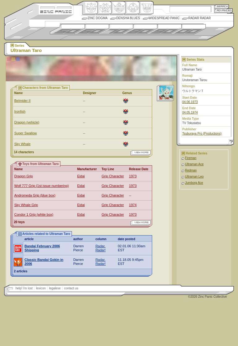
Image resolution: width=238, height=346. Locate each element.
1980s (140, 29)
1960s (91, 29)
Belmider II (22, 100)
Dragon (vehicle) (26, 122)
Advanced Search (223, 10)
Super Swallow (25, 133)
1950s (67, 29)
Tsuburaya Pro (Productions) (202, 133)
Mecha (118, 8)
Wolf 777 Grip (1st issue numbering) (41, 186)
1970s (116, 29)
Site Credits (56, 7)
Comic (146, 8)
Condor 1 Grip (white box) (33, 214)
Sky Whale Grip (26, 205)
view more (140, 152)
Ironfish (19, 111)
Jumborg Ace (194, 182)
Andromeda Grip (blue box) (34, 195)
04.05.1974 (190, 112)
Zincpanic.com (56, 11)
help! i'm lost (24, 288)
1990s (164, 29)
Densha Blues (128, 18)
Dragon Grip (23, 176)
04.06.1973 (190, 102)
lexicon (41, 288)
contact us (71, 288)
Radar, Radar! (100, 248)
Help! (230, 142)
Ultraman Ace (194, 164)
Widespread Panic (164, 18)
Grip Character (113, 176)
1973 (132, 176)
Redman (191, 170)
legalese (54, 288)
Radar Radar (199, 18)
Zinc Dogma (98, 18)
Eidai (81, 176)
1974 (132, 205)
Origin (90, 8)
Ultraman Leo (194, 176)
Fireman (190, 158)
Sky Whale (22, 144)
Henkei (104, 8)
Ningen (132, 8)
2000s (188, 29)
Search (221, 6)
